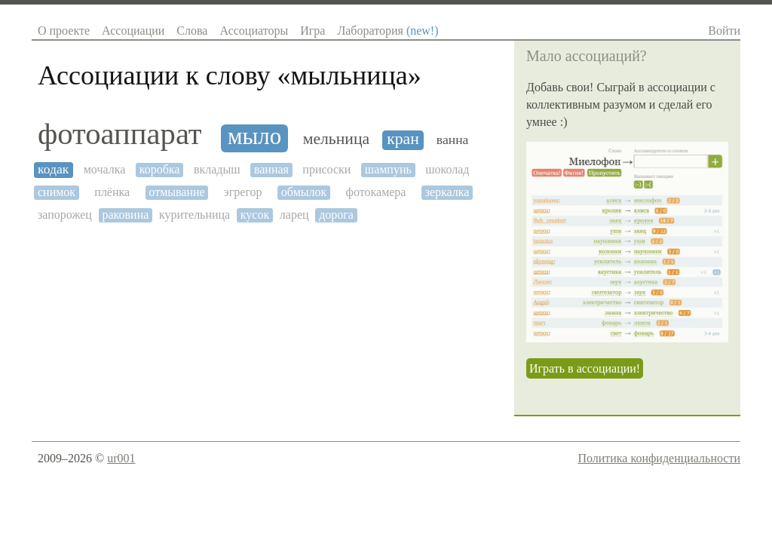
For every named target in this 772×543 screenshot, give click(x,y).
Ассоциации (133, 30)
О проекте (64, 30)
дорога (336, 214)
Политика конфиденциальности (658, 458)
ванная (271, 169)
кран (403, 139)
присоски (326, 169)
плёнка (112, 192)
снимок (56, 192)
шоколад (447, 169)
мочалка (105, 169)
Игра (312, 30)
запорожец (65, 214)
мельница (336, 139)
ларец (294, 214)
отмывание (176, 192)
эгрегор (243, 192)
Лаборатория (387, 30)
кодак (53, 169)
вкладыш (217, 169)
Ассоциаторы (253, 30)
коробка (159, 169)
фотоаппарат (120, 134)
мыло (254, 136)
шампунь (388, 169)
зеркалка (447, 192)
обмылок (304, 192)
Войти (724, 30)
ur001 (121, 458)
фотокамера (376, 192)
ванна (453, 140)
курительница (194, 214)
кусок (254, 214)
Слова (191, 30)
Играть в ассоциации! (584, 368)
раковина (125, 214)
